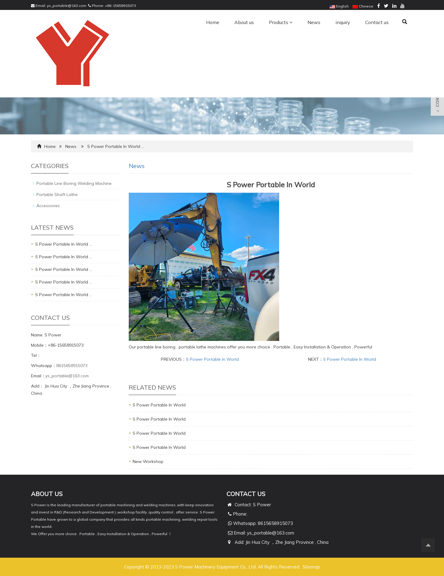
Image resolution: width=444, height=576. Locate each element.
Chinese (363, 6)
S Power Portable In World (212, 359)
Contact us (377, 22)
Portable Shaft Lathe (57, 194)
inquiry (342, 22)
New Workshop (148, 461)
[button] (290, 22)
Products (280, 22)
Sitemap (311, 567)
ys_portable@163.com (66, 5)
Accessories (48, 205)
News (313, 22)
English (339, 6)
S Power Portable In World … (63, 244)
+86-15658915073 (120, 5)
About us (244, 22)
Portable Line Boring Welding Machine (74, 183)
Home (212, 22)
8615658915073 (72, 365)
